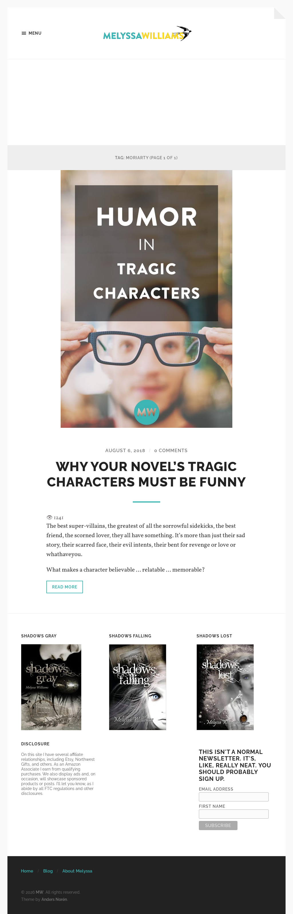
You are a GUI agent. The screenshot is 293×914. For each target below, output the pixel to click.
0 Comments (171, 450)
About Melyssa (77, 871)
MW (39, 892)
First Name (212, 806)
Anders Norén (54, 899)
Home (27, 871)
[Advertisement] (146, 102)
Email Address (216, 789)
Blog (48, 871)
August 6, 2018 (125, 450)
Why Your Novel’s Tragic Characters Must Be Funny (146, 474)
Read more (64, 586)
